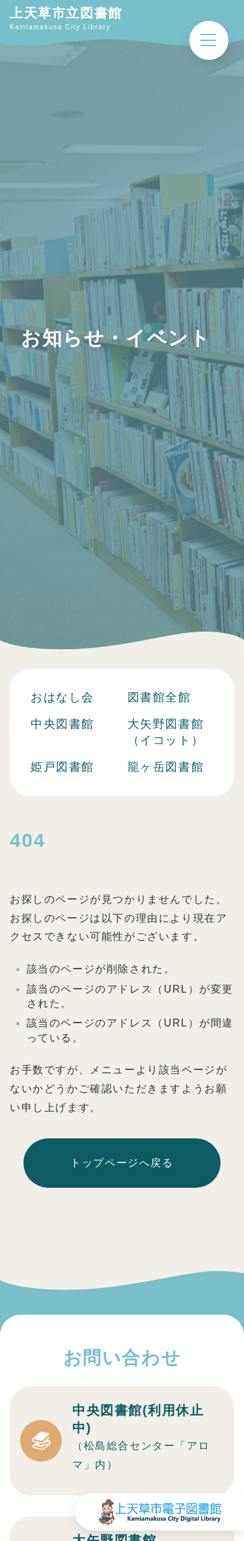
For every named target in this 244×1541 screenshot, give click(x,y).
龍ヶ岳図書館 (166, 766)
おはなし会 (62, 697)
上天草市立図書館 (66, 13)
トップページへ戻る (121, 1162)
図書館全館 (159, 697)
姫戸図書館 (62, 766)
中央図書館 (62, 723)
